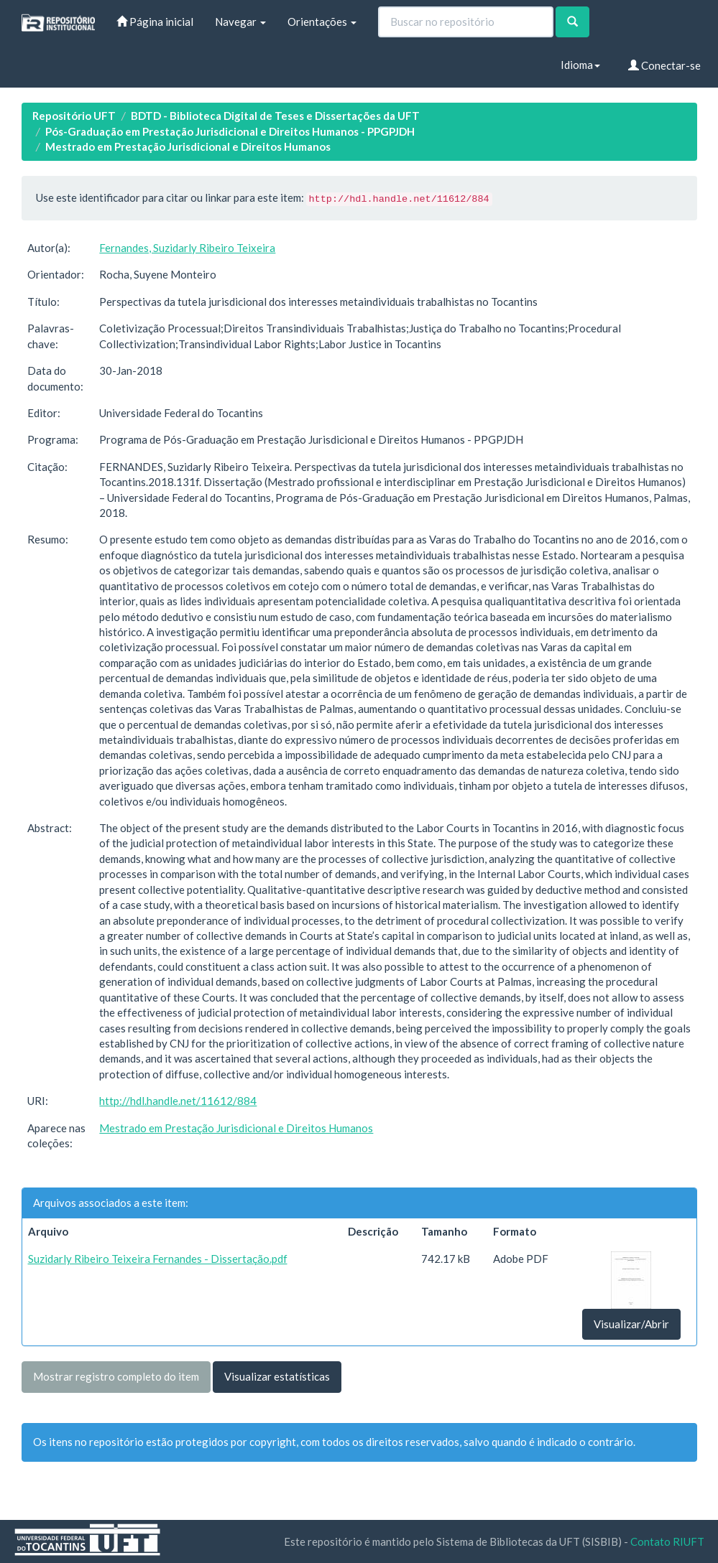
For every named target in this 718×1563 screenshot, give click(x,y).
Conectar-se (664, 65)
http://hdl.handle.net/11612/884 (178, 1100)
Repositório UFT (74, 115)
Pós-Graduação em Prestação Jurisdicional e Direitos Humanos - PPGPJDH (230, 131)
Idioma (580, 64)
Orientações (321, 21)
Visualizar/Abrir (631, 1323)
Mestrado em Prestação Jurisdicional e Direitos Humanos (188, 146)
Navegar (240, 21)
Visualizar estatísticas (277, 1376)
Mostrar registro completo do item (116, 1376)
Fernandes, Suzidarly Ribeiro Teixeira (187, 247)
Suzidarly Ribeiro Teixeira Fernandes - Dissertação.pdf (157, 1258)
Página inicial (154, 21)
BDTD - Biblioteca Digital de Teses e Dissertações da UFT (275, 115)
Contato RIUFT (667, 1541)
